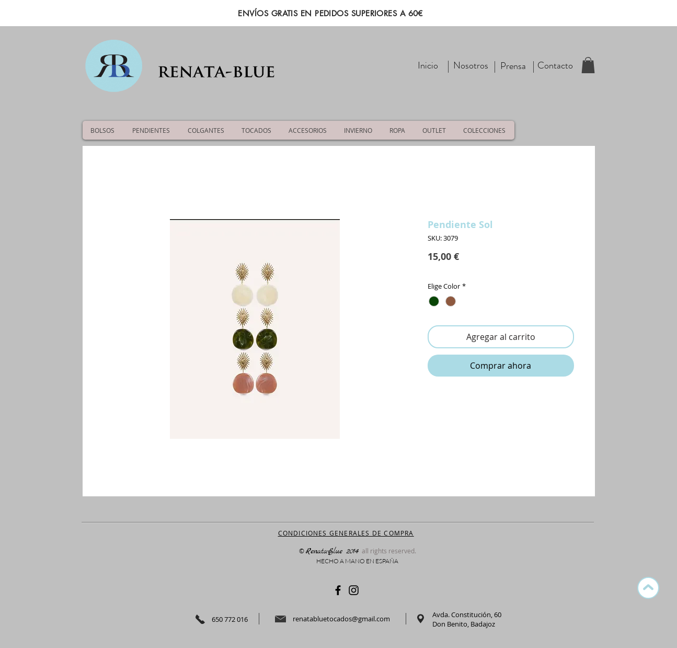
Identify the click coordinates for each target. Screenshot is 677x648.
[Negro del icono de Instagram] (353, 590)
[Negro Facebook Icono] (338, 590)
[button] (588, 65)
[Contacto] (555, 65)
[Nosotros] (470, 65)
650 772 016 (230, 619)
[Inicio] (428, 65)
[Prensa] (513, 66)
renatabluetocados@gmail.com (341, 618)
